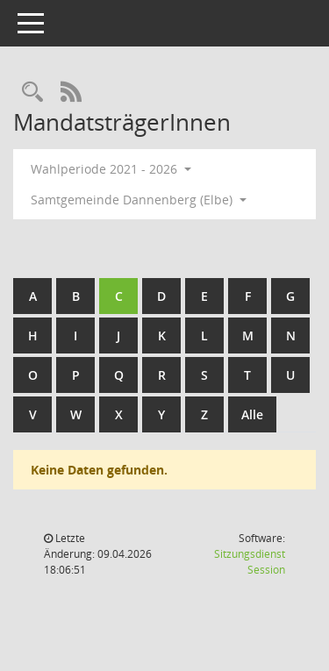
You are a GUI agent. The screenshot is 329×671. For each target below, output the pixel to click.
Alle (252, 414)
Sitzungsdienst (249, 561)
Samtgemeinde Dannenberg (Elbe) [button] (139, 199)
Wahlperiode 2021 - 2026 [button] (111, 169)
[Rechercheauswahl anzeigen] (32, 92)
